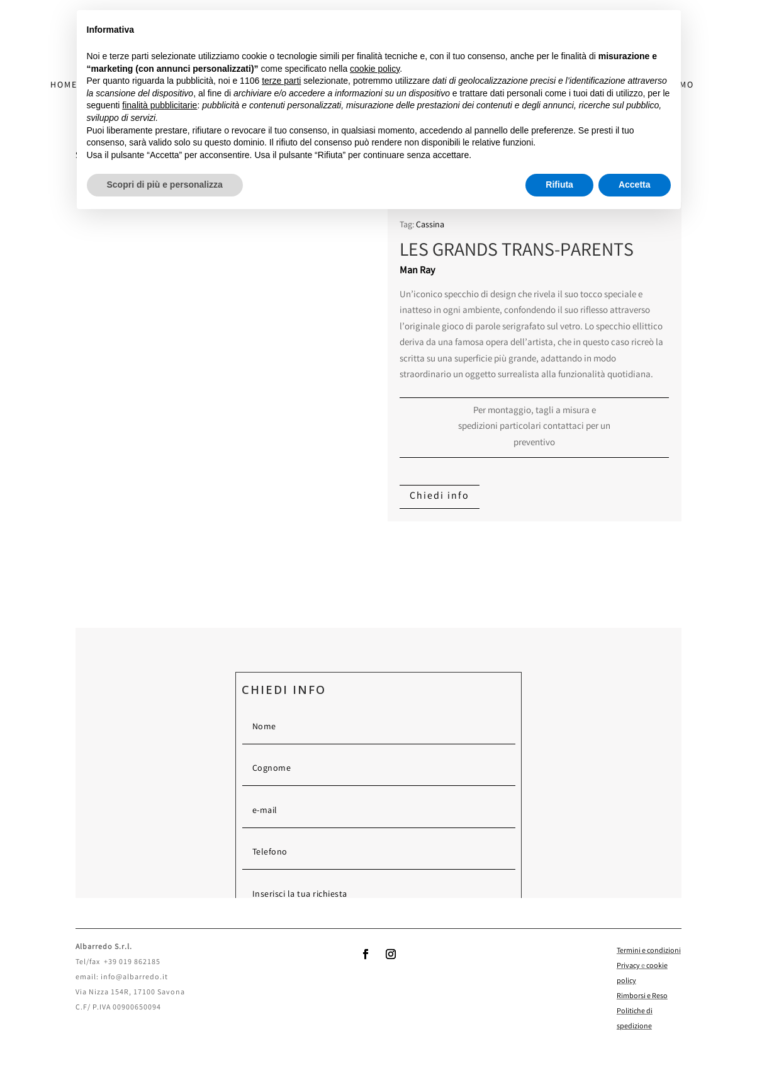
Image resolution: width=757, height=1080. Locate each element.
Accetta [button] (635, 184)
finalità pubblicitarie (159, 105)
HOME (63, 86)
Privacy (628, 966)
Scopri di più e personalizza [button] (165, 184)
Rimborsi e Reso (642, 996)
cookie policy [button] (375, 69)
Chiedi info (439, 496)
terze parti (281, 81)
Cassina (430, 225)
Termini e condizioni (649, 951)
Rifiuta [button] (559, 184)
